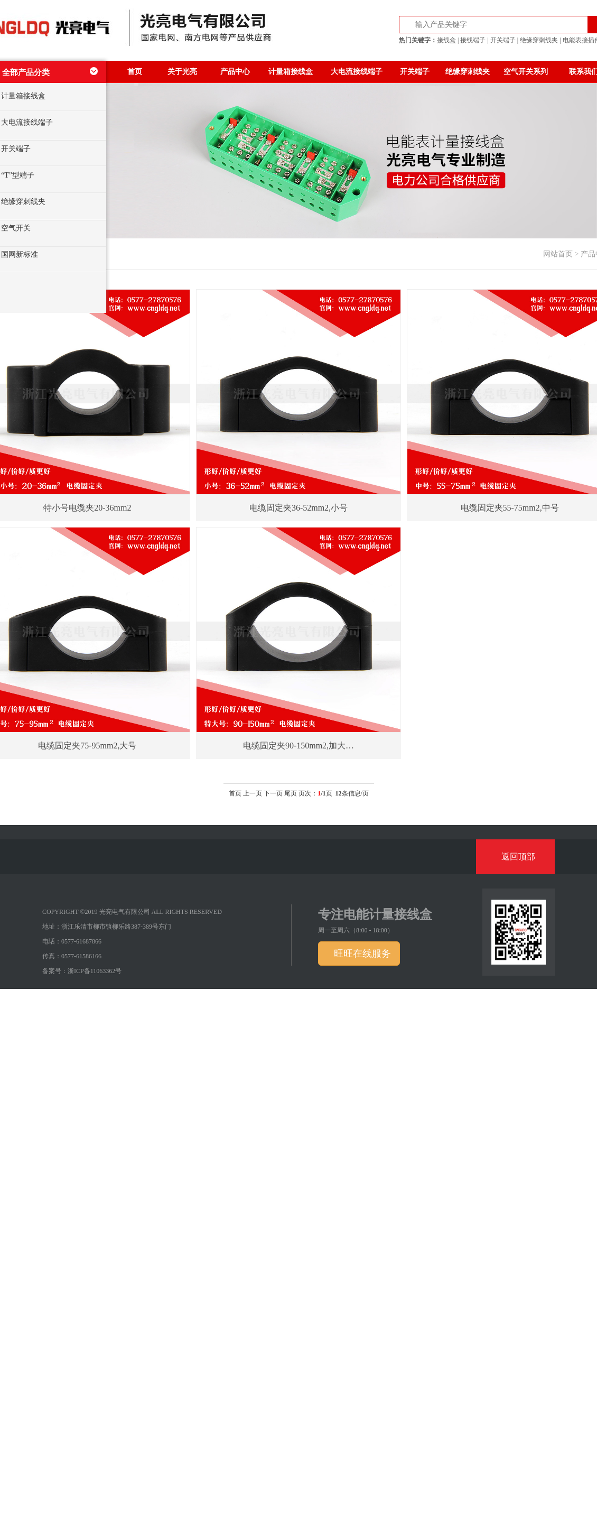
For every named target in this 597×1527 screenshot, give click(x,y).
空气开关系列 (525, 72)
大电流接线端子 (357, 72)
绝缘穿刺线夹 (539, 40)
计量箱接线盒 (290, 72)
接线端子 (473, 40)
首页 (134, 72)
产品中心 (235, 72)
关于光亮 (182, 72)
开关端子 (503, 40)
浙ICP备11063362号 (95, 971)
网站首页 (558, 254)
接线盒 (446, 40)
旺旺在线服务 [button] (361, 953)
